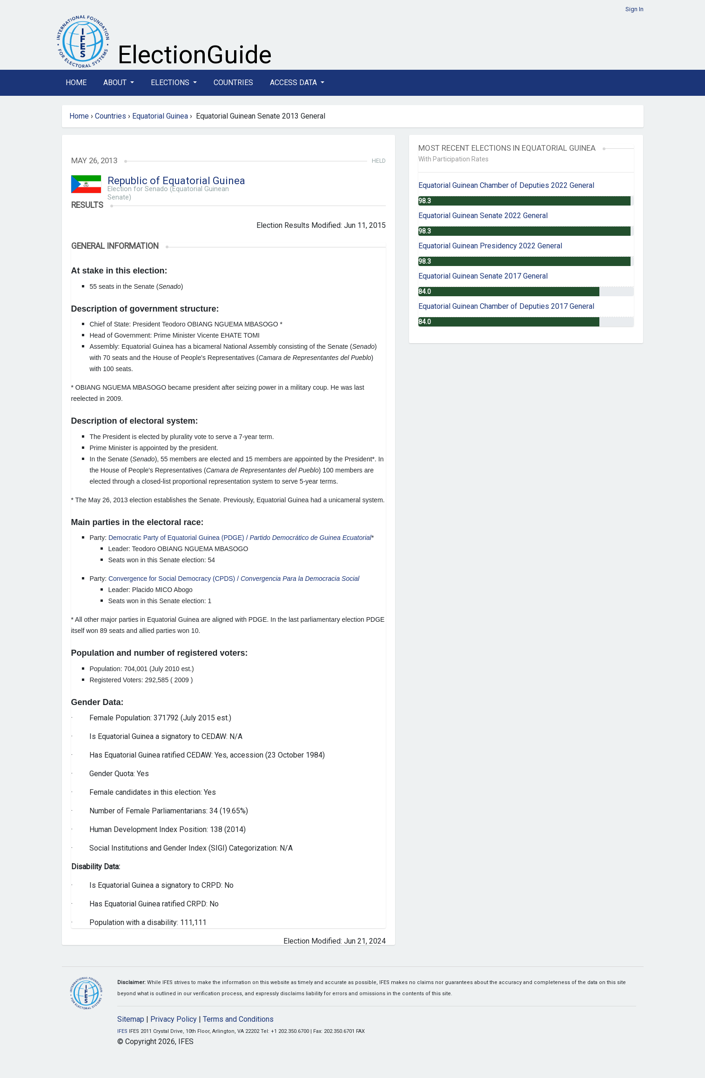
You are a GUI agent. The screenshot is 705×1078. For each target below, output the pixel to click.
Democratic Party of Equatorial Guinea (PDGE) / (239, 537)
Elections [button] (171, 82)
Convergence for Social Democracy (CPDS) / (233, 578)
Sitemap (130, 1019)
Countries (233, 82)
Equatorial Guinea (160, 116)
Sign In (634, 9)
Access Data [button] (294, 82)
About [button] (115, 82)
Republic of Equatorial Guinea (176, 180)
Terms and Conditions (238, 1019)
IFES (122, 1031)
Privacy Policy (173, 1019)
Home (76, 82)
